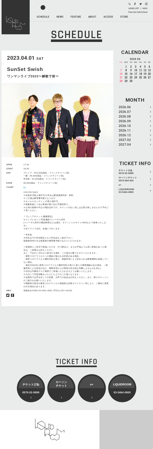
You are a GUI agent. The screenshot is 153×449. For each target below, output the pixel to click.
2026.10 (125, 125)
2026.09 (125, 121)
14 (121, 73)
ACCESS (108, 16)
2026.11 (125, 130)
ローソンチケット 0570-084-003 (128, 179)
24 (135, 77)
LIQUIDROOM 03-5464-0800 (126, 190)
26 (144, 77)
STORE (124, 16)
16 (131, 73)
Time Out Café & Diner (138, 12)
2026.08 (125, 116)
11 (140, 70)
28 (121, 80)
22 (126, 77)
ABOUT (92, 16)
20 (149, 73)
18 (140, 73)
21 (121, 77)
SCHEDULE (43, 16)
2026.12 (125, 135)
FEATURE (76, 16)
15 (126, 73)
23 (131, 77)
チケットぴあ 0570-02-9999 (126, 171)
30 (131, 80)
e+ (120, 185)
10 (135, 70)
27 (149, 77)
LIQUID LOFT (133, 8)
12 (144, 70)
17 (135, 73)
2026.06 (125, 107)
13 (149, 70)
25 (140, 77)
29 (126, 80)
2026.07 (125, 111)
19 (144, 73)
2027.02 (125, 139)
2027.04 (125, 144)
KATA (145, 8)
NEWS (60, 16)
